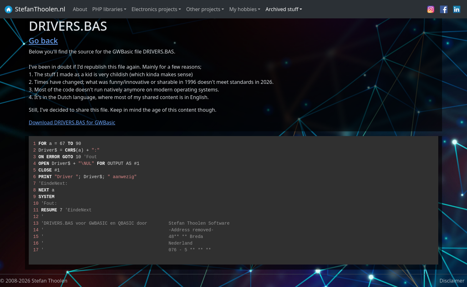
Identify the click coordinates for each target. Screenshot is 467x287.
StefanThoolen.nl (34, 9)
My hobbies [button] (243, 9)
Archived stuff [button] (281, 9)
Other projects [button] (203, 9)
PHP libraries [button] (107, 9)
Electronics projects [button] (154, 9)
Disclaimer (452, 280)
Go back (43, 40)
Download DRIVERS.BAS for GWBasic (72, 122)
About (80, 9)
